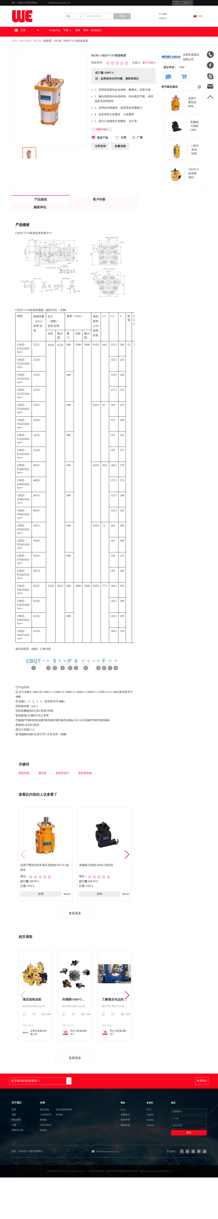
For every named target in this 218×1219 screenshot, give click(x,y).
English (147, 1138)
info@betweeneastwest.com (78, 4)
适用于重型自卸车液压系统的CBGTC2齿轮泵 (45, 878)
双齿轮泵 (24, 783)
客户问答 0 (149, 73)
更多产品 (100, 150)
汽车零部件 (40, 1153)
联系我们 (128, 42)
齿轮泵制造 (85, 783)
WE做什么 (71, 42)
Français (147, 1152)
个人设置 (170, 20)
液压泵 (37, 51)
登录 (154, 3)
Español (147, 1145)
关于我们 (19, 1122)
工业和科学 (40, 1138)
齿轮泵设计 (62, 783)
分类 (35, 1122)
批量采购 (120, 158)
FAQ (128, 1131)
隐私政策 (131, 1152)
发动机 (58, 1138)
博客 (102, 42)
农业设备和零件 (64, 1131)
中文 (197, 22)
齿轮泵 (47, 51)
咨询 (41, 905)
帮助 (113, 42)
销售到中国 (19, 1160)
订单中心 (170, 25)
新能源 (36, 1160)
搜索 (139, 22)
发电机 (36, 1146)
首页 (14, 51)
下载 (88, 42)
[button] (126, 865)
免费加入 (167, 3)
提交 (182, 1163)
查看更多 (75, 925)
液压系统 (25, 51)
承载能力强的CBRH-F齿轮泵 (96, 876)
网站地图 (18, 1146)
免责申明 (131, 1145)
